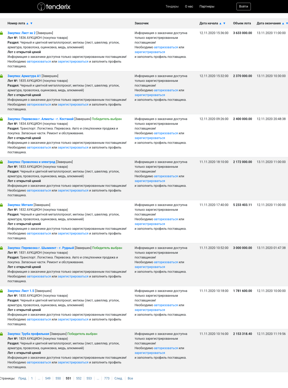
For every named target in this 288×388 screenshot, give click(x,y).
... (39, 378)
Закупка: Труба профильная (29, 334)
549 (47, 378)
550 (58, 378)
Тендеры (172, 6)
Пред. (22, 378)
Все (130, 378)
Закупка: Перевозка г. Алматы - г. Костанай (41, 119)
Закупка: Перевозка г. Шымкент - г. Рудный (41, 248)
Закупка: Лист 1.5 (21, 291)
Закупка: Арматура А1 (24, 76)
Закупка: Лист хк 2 (22, 33)
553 (89, 378)
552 (79, 378)
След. (118, 378)
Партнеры (207, 6)
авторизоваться (39, 61)
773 (106, 378)
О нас (189, 6)
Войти (243, 6)
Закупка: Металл (20, 205)
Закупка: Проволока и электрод (31, 162)
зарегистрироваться (73, 61)
